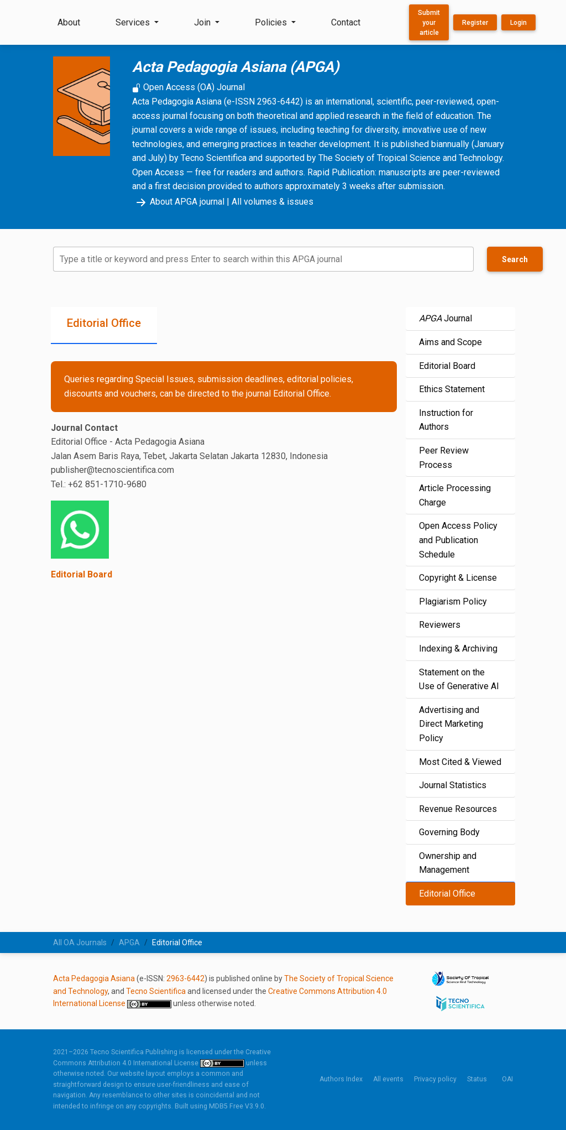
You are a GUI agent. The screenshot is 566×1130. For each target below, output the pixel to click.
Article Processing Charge (455, 495)
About (68, 22)
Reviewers (439, 624)
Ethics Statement (452, 389)
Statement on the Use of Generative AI (459, 679)
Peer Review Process (444, 457)
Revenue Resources (458, 809)
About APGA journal (178, 201)
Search (515, 259)
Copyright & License (458, 577)
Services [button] (134, 22)
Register (475, 23)
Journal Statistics (452, 785)
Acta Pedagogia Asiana (94, 978)
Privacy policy (435, 1079)
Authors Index (341, 1079)
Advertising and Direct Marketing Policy (451, 724)
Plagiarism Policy (453, 601)
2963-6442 (185, 978)
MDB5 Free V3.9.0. (237, 1106)
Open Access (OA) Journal (188, 87)
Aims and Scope (450, 342)
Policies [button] (272, 22)
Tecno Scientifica (156, 991)
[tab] (104, 325)
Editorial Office (447, 893)
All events (388, 1079)
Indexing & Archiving (458, 648)
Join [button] (203, 22)
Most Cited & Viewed (460, 762)
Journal (445, 318)
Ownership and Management (447, 863)
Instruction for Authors (446, 420)
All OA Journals (80, 942)
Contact (345, 22)
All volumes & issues (272, 201)
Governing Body (449, 832)
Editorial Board (81, 574)
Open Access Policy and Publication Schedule (458, 539)
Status (477, 1079)
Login (518, 23)
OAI (507, 1079)
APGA (129, 942)
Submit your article (429, 23)
